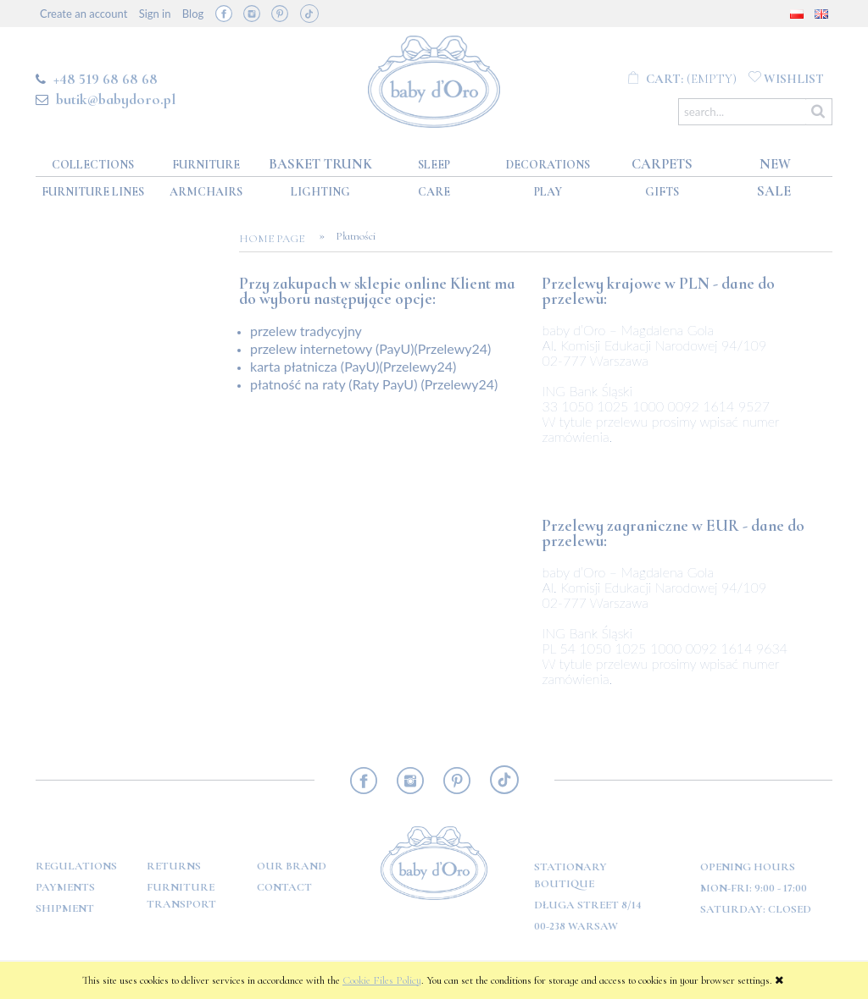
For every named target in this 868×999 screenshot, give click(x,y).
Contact (284, 887)
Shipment (65, 908)
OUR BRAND (291, 866)
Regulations (76, 866)
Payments (65, 887)
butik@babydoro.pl (115, 99)
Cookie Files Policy (381, 980)
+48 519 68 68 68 (105, 78)
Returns (174, 866)
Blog (192, 13)
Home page (276, 239)
